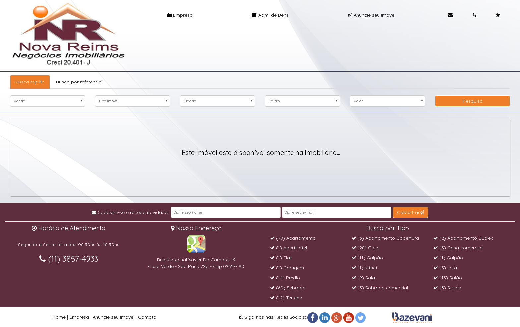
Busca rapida (30, 82)
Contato (147, 317)
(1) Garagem (287, 268)
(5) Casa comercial (457, 248)
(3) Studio (447, 288)
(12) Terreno (286, 297)
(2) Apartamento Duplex (463, 238)
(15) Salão (447, 278)
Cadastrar (410, 212)
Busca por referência (79, 82)
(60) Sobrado (288, 288)
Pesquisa (473, 101)
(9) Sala (363, 278)
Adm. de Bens (270, 15)
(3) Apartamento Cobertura (385, 238)
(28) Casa (366, 248)
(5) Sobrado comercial (380, 288)
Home (59, 317)
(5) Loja (445, 268)
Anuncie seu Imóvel (371, 15)
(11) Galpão (367, 258)
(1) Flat (281, 258)
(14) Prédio (285, 278)
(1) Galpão (448, 258)
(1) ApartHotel (288, 248)
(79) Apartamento (293, 238)
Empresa (180, 15)
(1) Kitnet (364, 268)
